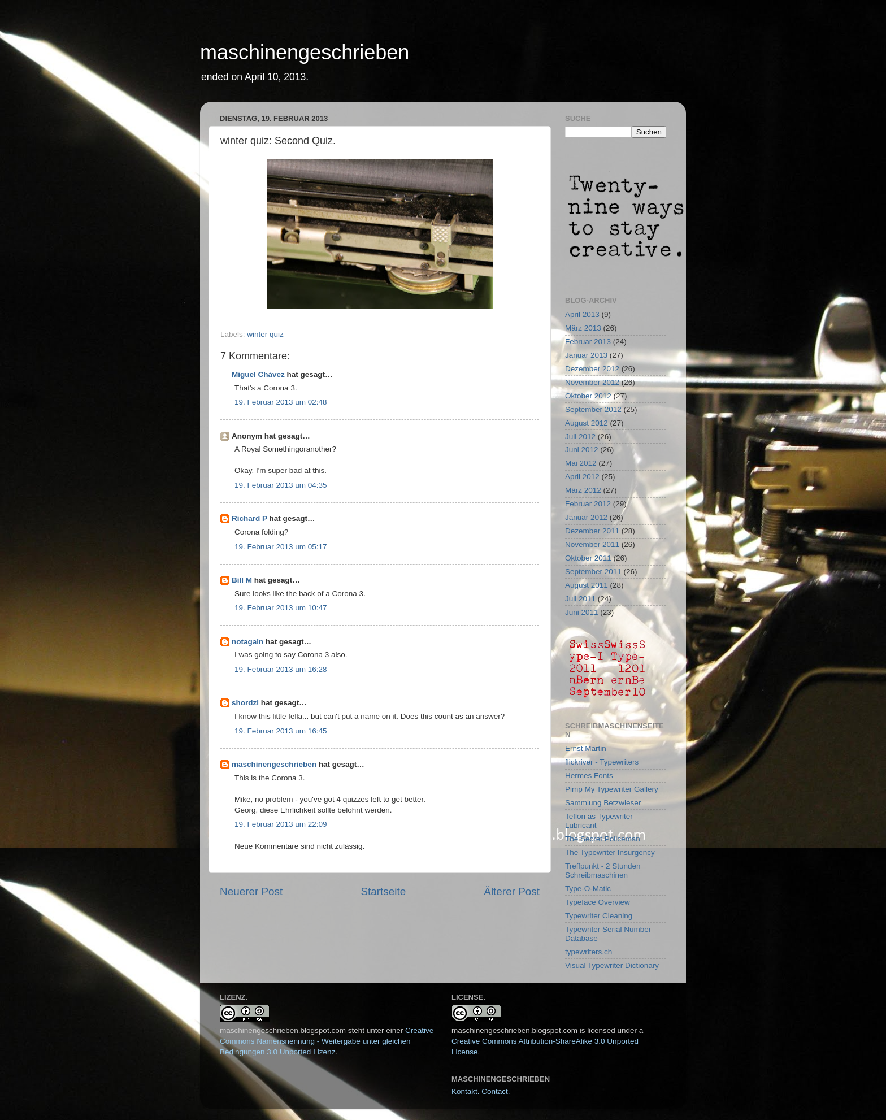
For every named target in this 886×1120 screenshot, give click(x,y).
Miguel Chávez (258, 374)
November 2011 (592, 544)
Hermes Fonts (589, 775)
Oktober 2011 (588, 558)
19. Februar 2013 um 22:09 (280, 824)
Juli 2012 (580, 436)
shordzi (245, 702)
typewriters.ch (588, 952)
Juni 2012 (581, 449)
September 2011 (593, 571)
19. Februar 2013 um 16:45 (280, 731)
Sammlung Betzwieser (603, 802)
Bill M (242, 580)
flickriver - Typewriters (602, 762)
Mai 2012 (581, 463)
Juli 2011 (580, 598)
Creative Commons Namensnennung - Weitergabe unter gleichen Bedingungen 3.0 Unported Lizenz (326, 1041)
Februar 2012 (588, 504)
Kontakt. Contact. (480, 1091)
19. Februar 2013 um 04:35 (280, 485)
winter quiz (265, 334)
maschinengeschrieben (304, 52)
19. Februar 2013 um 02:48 (280, 402)
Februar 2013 (588, 341)
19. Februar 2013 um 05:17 (280, 546)
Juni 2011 (581, 612)
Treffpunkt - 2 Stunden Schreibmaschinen (603, 870)
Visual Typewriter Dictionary (612, 965)
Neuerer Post (251, 891)
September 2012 (593, 409)
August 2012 (586, 423)
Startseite (383, 891)
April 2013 (582, 314)
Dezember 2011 (592, 531)
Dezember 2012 (592, 368)
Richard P (249, 518)
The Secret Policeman (602, 839)
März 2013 (583, 328)
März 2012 (583, 490)
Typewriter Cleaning (598, 915)
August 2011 (586, 585)
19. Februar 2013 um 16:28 (280, 669)
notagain (247, 641)
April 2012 (582, 476)
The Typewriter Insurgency (610, 852)
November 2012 (592, 382)
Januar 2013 (586, 355)
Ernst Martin (585, 748)
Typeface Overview (597, 902)
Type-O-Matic (588, 888)
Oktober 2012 (588, 396)
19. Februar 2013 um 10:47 (280, 608)
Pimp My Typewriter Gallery (611, 789)
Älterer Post (512, 891)
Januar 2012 (586, 517)
